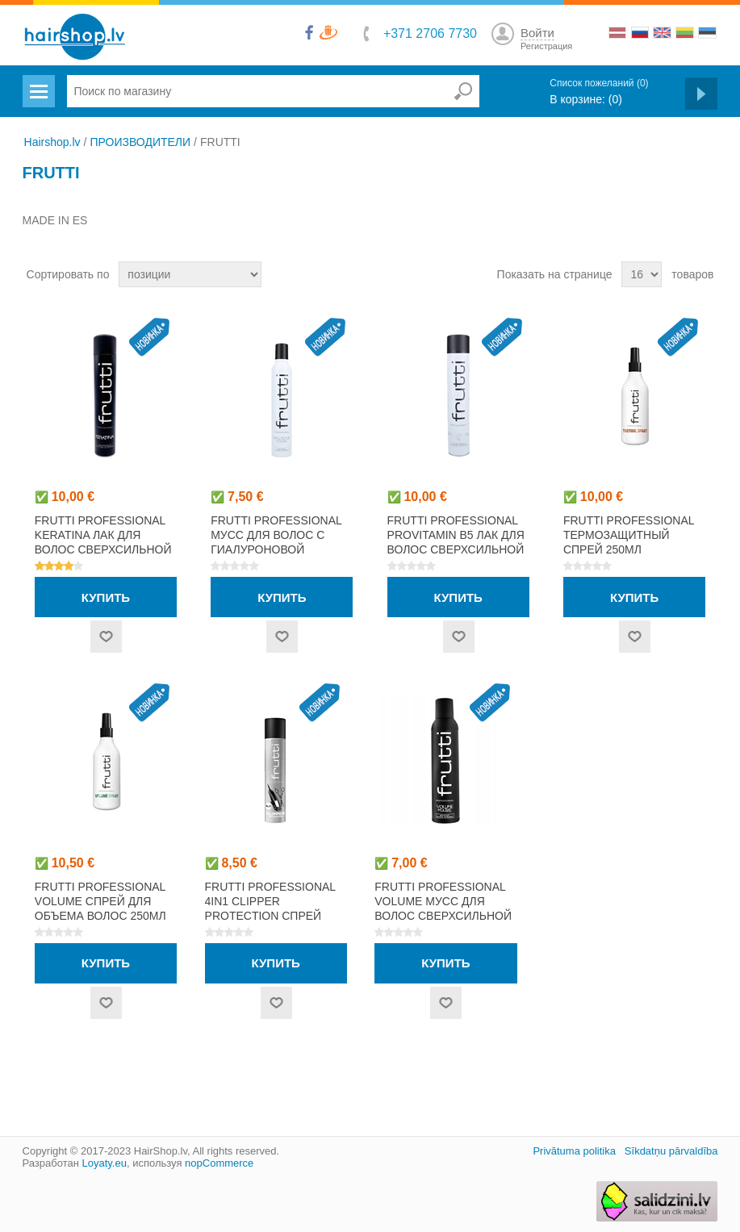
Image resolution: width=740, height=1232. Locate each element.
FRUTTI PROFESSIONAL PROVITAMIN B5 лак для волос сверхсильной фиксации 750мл (456, 542)
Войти (537, 33)
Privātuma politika (574, 1151)
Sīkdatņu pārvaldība (671, 1151)
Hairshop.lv (52, 142)
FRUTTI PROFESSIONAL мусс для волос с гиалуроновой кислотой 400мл (276, 542)
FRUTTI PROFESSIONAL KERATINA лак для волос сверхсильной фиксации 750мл (103, 542)
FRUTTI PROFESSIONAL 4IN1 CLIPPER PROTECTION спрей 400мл (270, 908)
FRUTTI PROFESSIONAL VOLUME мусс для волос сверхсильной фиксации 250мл (443, 908)
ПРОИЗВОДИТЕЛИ (140, 142)
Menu (37, 81)
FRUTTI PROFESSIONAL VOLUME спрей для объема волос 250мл (100, 901)
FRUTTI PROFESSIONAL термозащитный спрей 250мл (628, 535)
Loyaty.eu (104, 1163)
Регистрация (546, 46)
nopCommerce (219, 1163)
